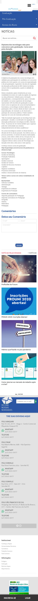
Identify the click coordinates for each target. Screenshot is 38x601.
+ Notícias (32, 253)
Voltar (20, 394)
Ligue (27, 597)
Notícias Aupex (6, 566)
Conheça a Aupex (7, 544)
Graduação (7, 13)
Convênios (5, 549)
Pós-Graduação (9, 19)
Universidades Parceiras (9, 546)
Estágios (4, 561)
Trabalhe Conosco (7, 551)
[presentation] (17, 238)
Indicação (4, 564)
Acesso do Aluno (9, 25)
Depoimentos (6, 569)
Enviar (19, 245)
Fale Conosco (6, 553)
